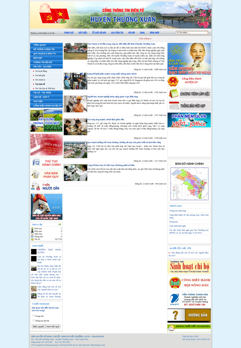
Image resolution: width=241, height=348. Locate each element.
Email (142, 33)
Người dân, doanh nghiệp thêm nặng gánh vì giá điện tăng (112, 96)
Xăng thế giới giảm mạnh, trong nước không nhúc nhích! (112, 74)
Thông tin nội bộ (42, 321)
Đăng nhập (154, 33)
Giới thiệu (82, 33)
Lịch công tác (117, 33)
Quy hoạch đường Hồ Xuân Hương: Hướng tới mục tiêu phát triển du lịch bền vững (124, 142)
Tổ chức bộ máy (99, 33)
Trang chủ (68, 33)
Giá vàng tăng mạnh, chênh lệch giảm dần (105, 119)
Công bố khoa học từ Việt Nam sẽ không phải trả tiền (111, 165)
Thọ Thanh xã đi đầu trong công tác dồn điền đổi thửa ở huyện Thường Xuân (121, 44)
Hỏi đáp (131, 33)
